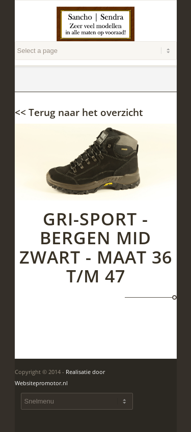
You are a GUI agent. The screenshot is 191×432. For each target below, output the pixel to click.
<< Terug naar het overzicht (79, 112)
